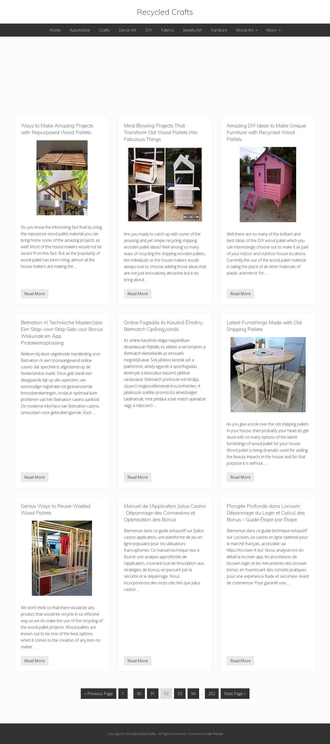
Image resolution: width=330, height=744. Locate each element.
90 (139, 694)
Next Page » (235, 693)
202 (211, 694)
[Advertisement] (165, 72)
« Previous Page (98, 693)
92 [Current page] (166, 694)
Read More (34, 294)
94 (193, 694)
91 (152, 694)
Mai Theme (215, 733)
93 (180, 694)
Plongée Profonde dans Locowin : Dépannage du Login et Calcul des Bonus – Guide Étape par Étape (266, 513)
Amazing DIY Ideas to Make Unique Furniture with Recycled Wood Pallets (266, 132)
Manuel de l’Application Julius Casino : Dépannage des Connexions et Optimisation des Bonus (165, 513)
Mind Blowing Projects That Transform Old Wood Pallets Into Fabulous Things (160, 132)
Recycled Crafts (165, 12)
